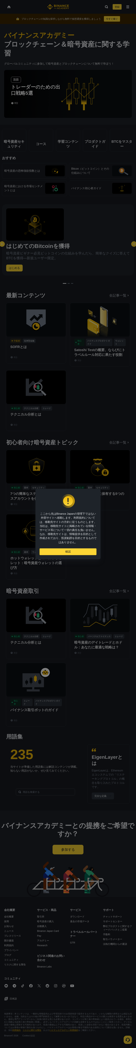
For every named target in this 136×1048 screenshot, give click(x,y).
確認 (68, 552)
